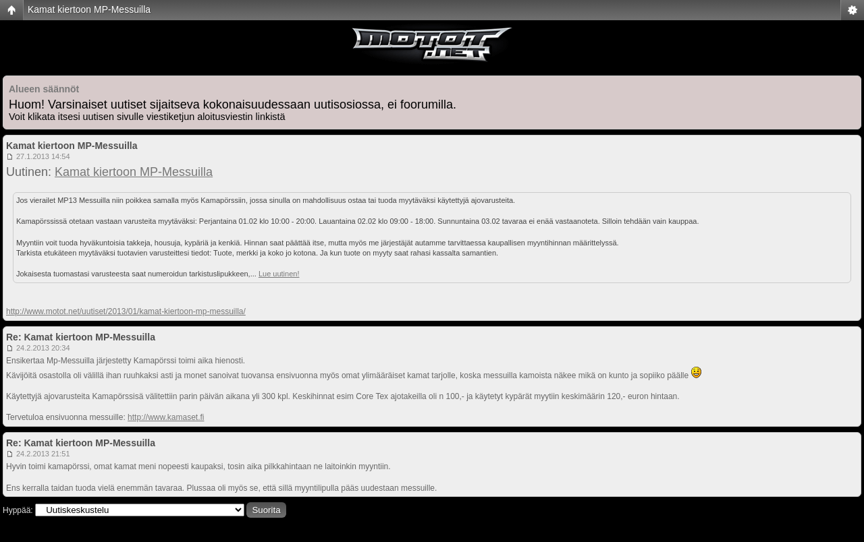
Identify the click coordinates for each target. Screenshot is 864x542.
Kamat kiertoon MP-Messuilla (89, 9)
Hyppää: (18, 510)
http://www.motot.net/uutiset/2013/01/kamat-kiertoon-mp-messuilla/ (126, 311)
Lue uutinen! (279, 274)
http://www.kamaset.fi (166, 417)
